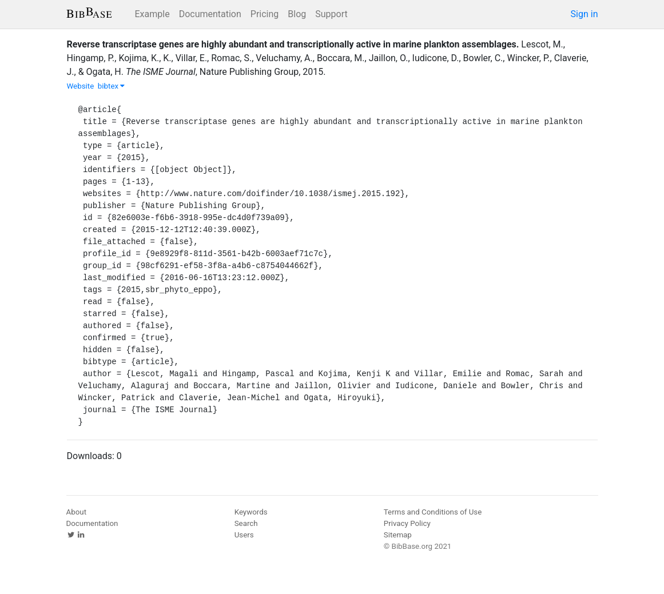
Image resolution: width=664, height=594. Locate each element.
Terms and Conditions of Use (433, 512)
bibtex (111, 86)
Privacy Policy (407, 523)
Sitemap (398, 535)
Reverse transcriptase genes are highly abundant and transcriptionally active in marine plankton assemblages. (293, 44)
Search (246, 523)
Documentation (210, 14)
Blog (297, 14)
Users (244, 535)
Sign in (584, 14)
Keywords (251, 512)
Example (152, 14)
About (76, 512)
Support (331, 14)
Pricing (265, 14)
